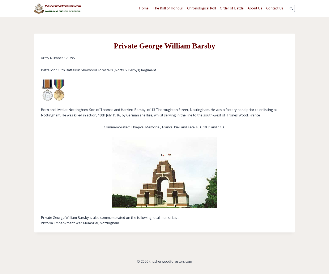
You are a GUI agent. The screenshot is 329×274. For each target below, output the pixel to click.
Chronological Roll (201, 8)
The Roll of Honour (168, 8)
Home (144, 8)
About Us (255, 8)
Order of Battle (232, 8)
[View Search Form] (291, 8)
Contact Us (274, 8)
